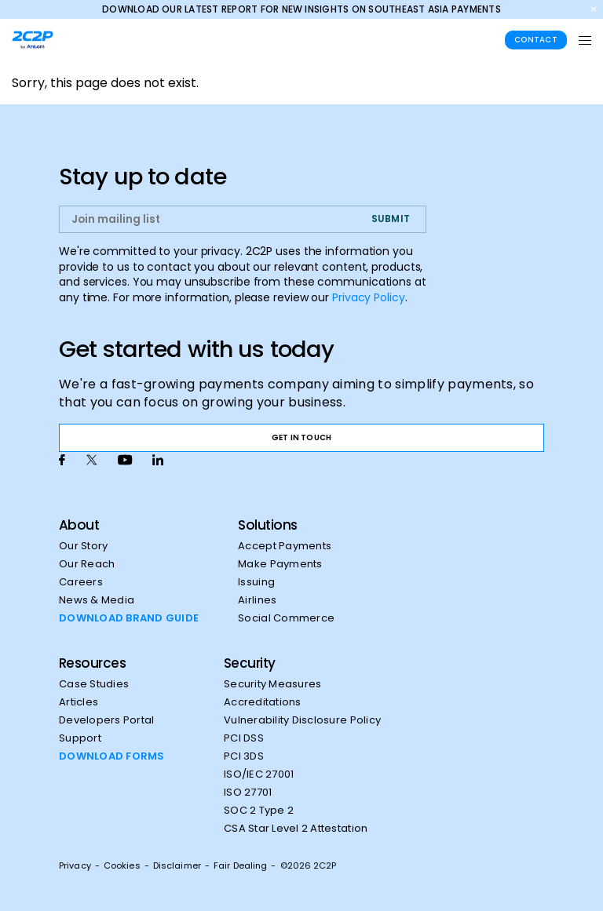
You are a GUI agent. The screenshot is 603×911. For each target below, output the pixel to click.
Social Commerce (286, 618)
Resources (92, 663)
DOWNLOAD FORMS (112, 756)
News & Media (96, 600)
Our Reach (87, 564)
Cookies (122, 865)
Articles (78, 702)
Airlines (257, 600)
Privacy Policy (368, 297)
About (79, 525)
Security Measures (272, 684)
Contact (535, 40)
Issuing (256, 582)
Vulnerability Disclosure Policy (302, 720)
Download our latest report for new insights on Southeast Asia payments (301, 9)
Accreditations (263, 702)
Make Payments (280, 564)
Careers (81, 582)
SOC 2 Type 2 (259, 811)
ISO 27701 (248, 792)
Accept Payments (284, 546)
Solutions (267, 525)
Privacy (75, 865)
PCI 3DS (244, 756)
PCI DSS (244, 738)
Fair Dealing (240, 865)
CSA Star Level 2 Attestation (295, 829)
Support (80, 738)
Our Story (83, 546)
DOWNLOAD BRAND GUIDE (129, 618)
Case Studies (94, 684)
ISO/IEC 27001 (259, 774)
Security (250, 663)
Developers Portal (106, 720)
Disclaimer (177, 865)
